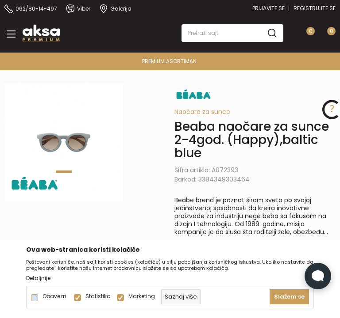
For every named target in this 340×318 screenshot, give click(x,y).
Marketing (141, 296)
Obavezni (55, 296)
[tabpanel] (63, 142)
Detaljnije (38, 278)
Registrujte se (315, 8)
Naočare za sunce (202, 111)
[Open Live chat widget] (318, 276)
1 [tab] (64, 171)
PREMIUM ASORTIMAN (169, 61)
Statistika (98, 296)
